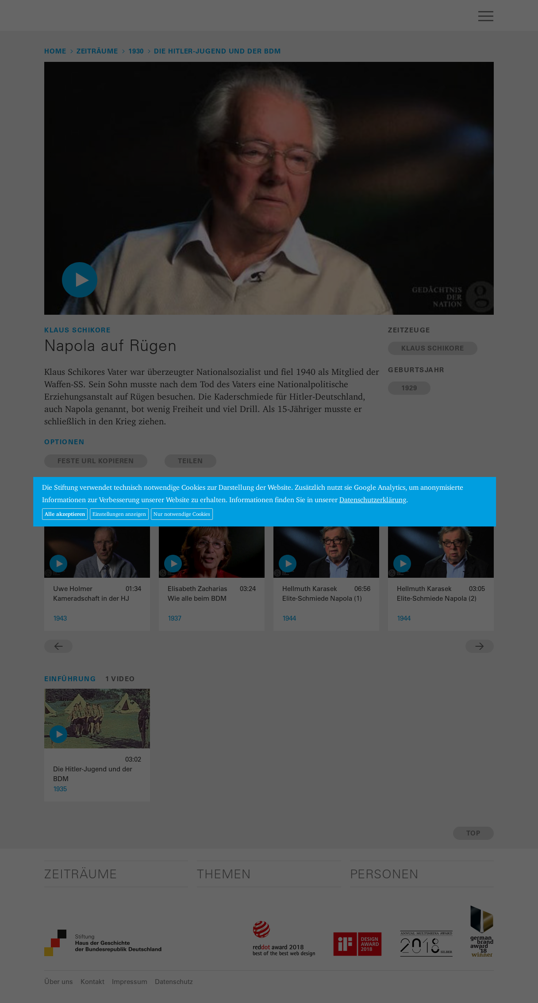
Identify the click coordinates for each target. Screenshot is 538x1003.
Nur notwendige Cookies (182, 514)
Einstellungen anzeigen (119, 514)
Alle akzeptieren (65, 514)
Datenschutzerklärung (372, 500)
